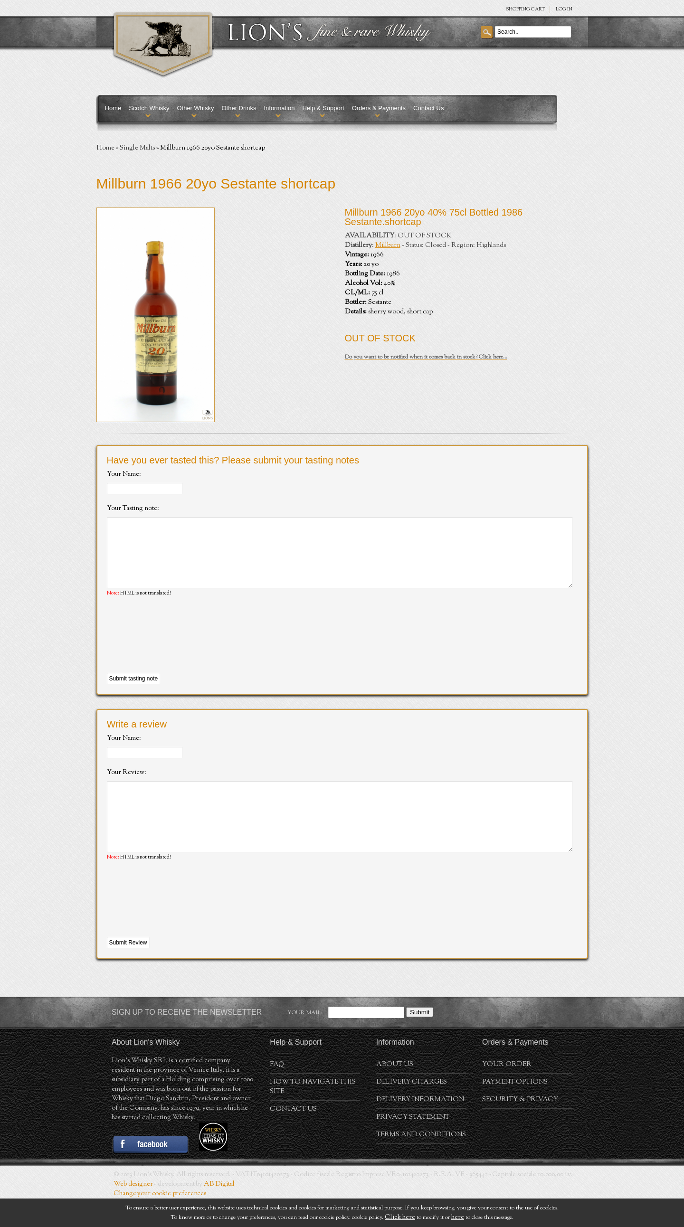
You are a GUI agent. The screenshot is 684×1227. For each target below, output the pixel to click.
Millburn (387, 245)
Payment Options (515, 1110)
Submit (419, 1040)
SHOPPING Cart (525, 9)
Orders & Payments (379, 108)
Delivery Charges (411, 1110)
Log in (564, 9)
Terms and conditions (421, 1163)
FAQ (277, 1093)
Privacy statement (412, 1146)
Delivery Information (420, 1128)
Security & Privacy (520, 1128)
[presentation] (179, 649)
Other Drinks (238, 108)
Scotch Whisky (149, 108)
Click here (400, 1217)
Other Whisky (195, 108)
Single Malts (137, 148)
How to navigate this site (313, 1115)
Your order (507, 1093)
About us (394, 1093)
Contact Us (428, 108)
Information (279, 108)
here (457, 1217)
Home (113, 108)
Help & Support (323, 108)
